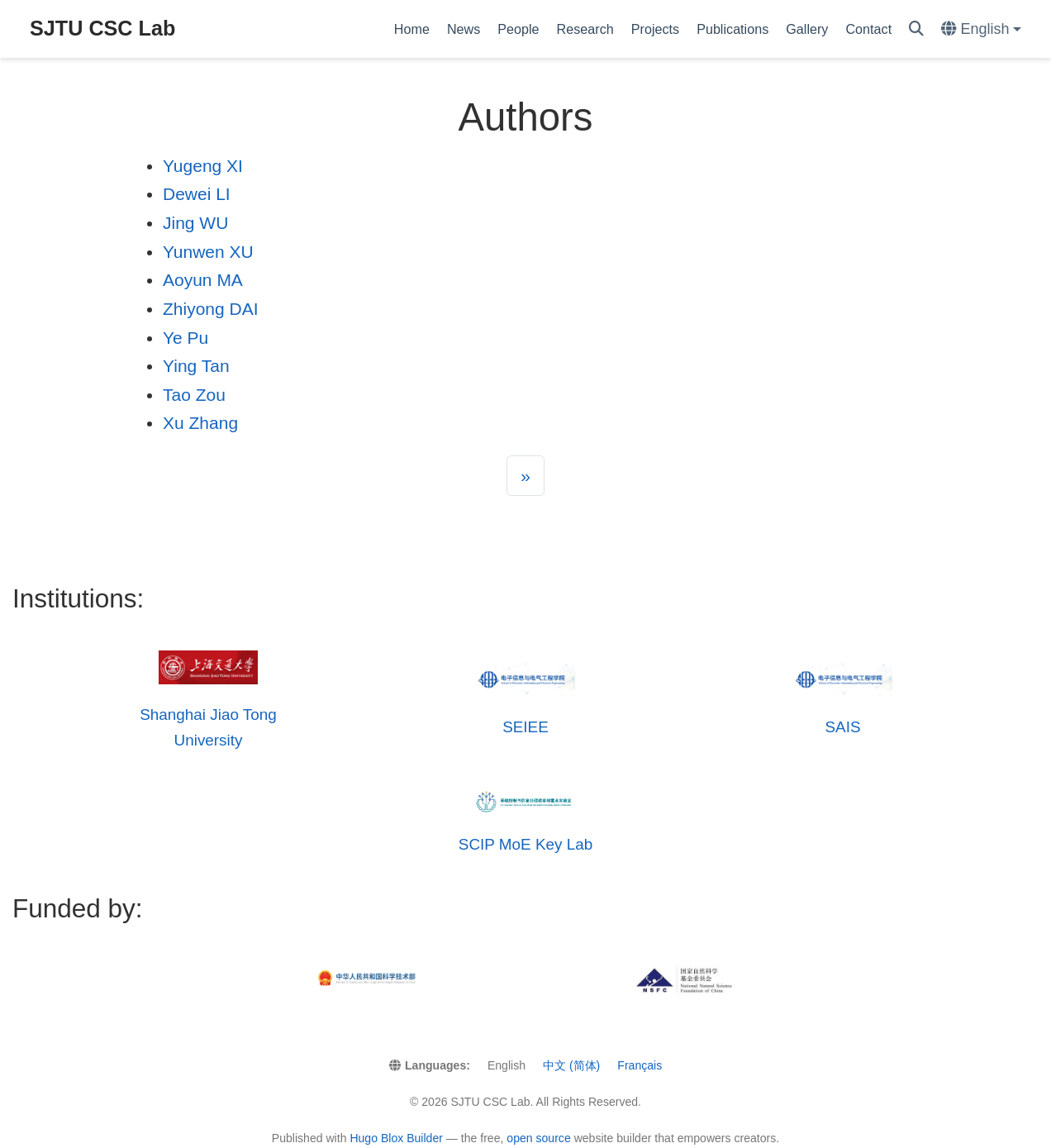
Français (639, 1065)
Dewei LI (197, 193)
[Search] (916, 29)
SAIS (842, 727)
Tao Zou (194, 394)
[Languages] (981, 29)
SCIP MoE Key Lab (525, 844)
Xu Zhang (200, 422)
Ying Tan (196, 365)
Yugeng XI (203, 165)
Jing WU (195, 222)
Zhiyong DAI (211, 308)
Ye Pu (185, 337)
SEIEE (525, 727)
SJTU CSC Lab (102, 28)
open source (538, 1138)
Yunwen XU (208, 251)
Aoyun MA (203, 279)
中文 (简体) (571, 1065)
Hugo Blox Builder (396, 1138)
